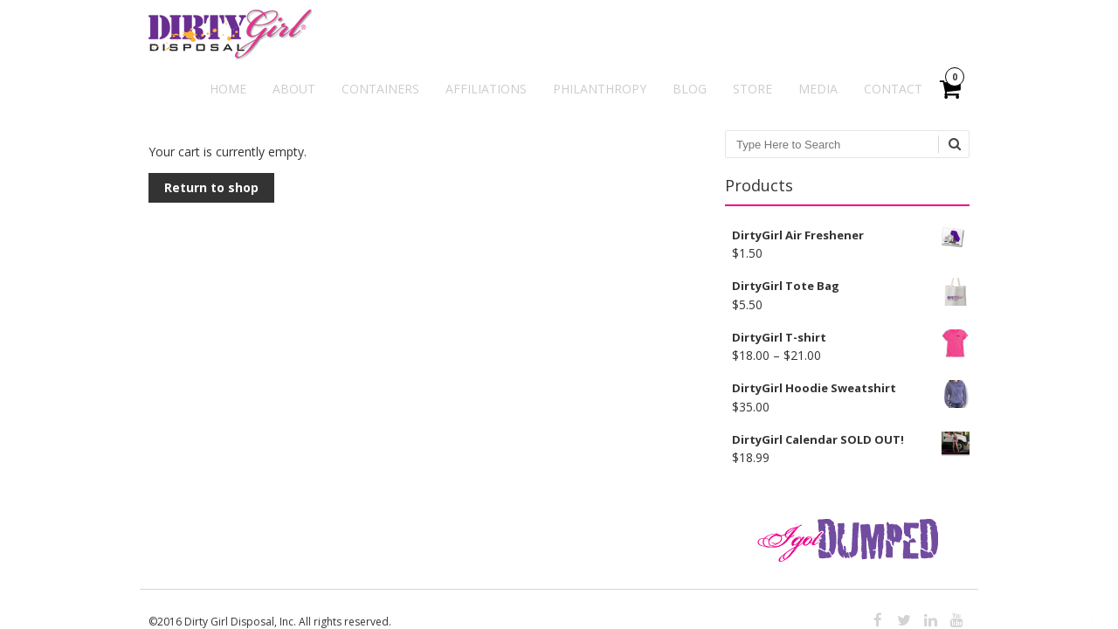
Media (818, 88)
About (294, 88)
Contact (893, 88)
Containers (380, 88)
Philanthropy (599, 88)
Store (752, 88)
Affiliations (486, 88)
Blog (690, 88)
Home (228, 88)
